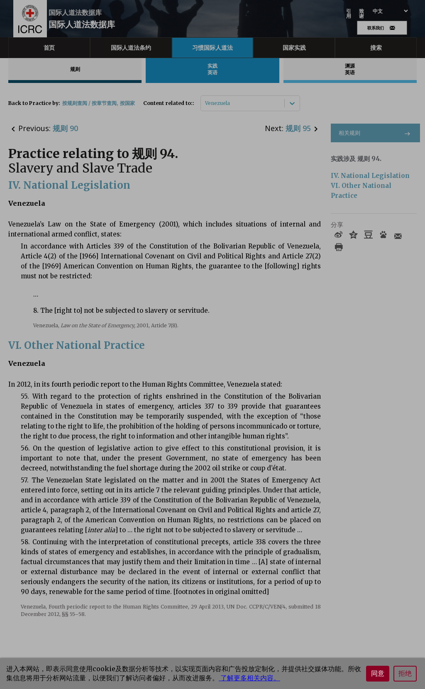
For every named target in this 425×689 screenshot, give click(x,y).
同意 (377, 673)
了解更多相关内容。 (249, 678)
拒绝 (405, 673)
